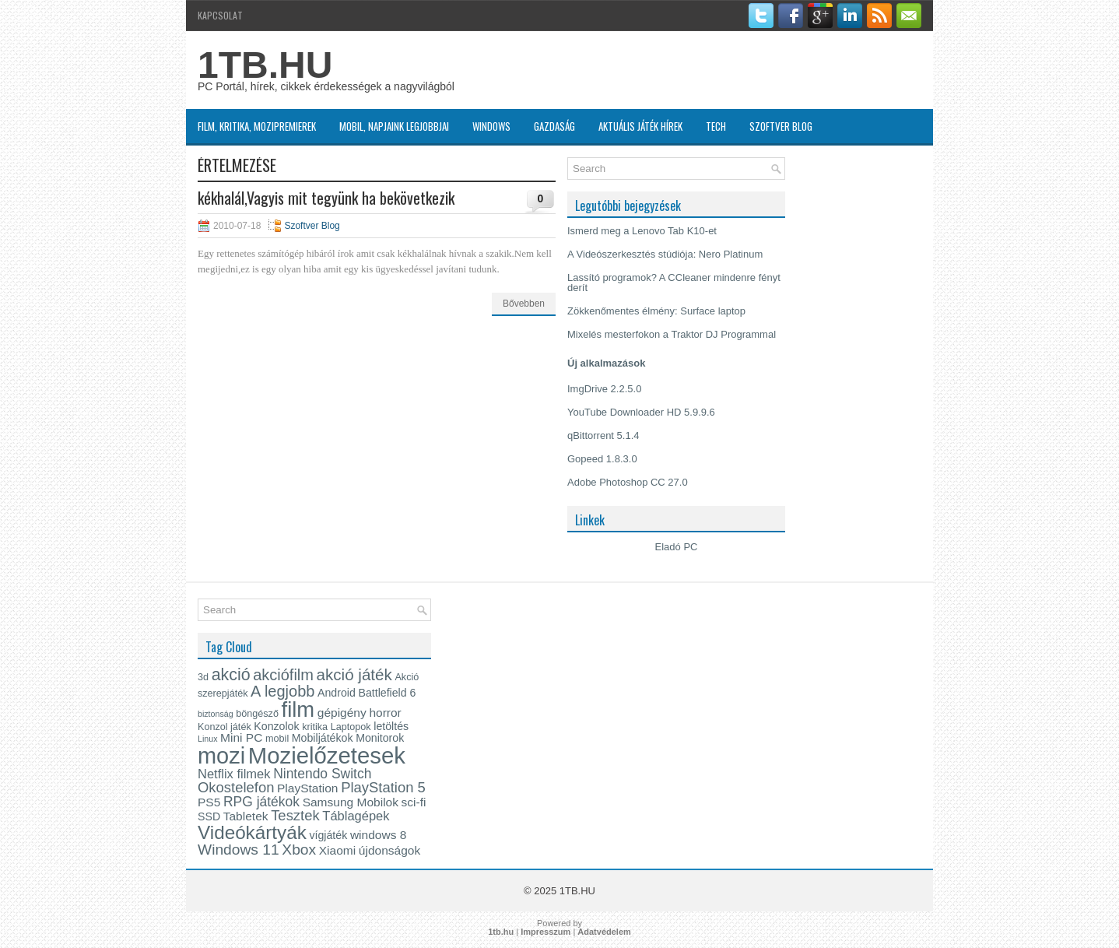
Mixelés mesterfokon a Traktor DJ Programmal (671, 334)
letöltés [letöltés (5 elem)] (391, 726)
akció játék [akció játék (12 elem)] (354, 674)
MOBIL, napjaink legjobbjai (394, 126)
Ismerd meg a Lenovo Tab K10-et (642, 231)
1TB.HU (265, 65)
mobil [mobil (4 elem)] (277, 738)
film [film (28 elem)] (298, 709)
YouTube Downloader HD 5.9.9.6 (641, 412)
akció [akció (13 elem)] (231, 674)
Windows (491, 126)
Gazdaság (554, 126)
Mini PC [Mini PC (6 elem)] (241, 737)
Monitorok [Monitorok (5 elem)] (380, 738)
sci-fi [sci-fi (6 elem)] (414, 802)
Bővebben (524, 303)
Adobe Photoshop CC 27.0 (627, 482)
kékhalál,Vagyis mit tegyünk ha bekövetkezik (326, 197)
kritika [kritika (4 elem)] (315, 727)
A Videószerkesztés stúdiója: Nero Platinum (665, 254)
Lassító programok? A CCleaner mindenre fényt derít (673, 282)
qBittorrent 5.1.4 (603, 435)
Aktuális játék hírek (640, 126)
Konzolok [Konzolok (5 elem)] (276, 726)
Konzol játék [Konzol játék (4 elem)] (224, 727)
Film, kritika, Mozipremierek (257, 126)
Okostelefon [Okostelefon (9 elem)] (236, 787)
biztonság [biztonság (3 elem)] (215, 713)
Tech (716, 126)
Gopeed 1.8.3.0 (602, 459)
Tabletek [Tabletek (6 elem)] (245, 816)
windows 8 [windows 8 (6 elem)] (378, 834)
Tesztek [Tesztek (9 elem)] (295, 815)
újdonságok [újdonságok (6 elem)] (389, 850)
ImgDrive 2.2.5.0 (604, 389)
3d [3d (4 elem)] (203, 677)
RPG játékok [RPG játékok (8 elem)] (261, 801)
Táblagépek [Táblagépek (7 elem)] (355, 816)
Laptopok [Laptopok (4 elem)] (351, 727)
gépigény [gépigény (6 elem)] (342, 712)
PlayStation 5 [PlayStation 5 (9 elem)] (383, 787)
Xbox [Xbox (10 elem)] (299, 849)
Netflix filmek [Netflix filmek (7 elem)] (234, 774)
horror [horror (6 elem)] (385, 712)
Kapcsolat (220, 15)
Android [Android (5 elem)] (336, 692)
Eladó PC (676, 547)
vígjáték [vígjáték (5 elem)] (328, 835)
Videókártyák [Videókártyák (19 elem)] (252, 832)
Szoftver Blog (780, 126)
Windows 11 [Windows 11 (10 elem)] (238, 849)
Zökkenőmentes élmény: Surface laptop (656, 311)
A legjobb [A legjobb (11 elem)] (282, 691)
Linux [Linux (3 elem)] (207, 738)
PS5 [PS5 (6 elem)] (209, 802)
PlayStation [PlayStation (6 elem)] (308, 788)
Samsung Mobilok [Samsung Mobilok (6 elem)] (350, 802)
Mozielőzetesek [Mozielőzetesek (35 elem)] (326, 755)
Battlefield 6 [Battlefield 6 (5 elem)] (387, 692)
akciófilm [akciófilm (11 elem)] (283, 674)
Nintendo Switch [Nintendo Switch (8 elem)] (322, 773)
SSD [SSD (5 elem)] (209, 816)
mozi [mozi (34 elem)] (221, 755)
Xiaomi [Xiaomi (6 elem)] (337, 850)
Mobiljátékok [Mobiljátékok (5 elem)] (322, 738)
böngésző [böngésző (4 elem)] (257, 713)
